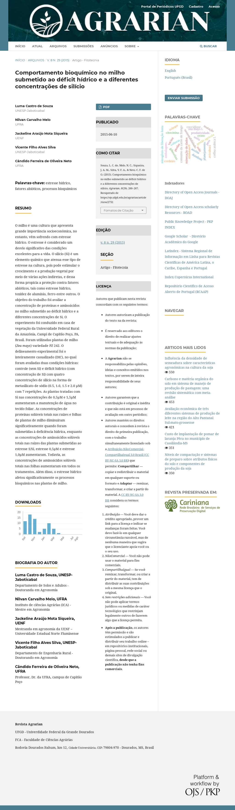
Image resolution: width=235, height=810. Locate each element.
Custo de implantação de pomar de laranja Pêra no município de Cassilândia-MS (192, 438)
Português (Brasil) (178, 77)
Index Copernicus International (189, 277)
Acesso (214, 6)
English (170, 70)
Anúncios (109, 46)
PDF (106, 107)
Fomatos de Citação (118, 210)
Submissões (83, 46)
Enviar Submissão (184, 98)
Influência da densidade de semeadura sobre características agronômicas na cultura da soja (190, 363)
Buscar (208, 46)
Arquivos (58, 46)
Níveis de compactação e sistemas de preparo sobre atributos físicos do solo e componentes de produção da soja (191, 461)
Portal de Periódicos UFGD (162, 6)
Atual (37, 46)
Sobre (131, 46)
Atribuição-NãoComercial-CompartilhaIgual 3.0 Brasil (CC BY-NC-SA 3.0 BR (127, 454)
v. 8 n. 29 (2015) (58, 60)
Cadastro (196, 6)
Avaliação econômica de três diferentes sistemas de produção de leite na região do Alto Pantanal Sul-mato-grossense (192, 415)
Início (20, 46)
